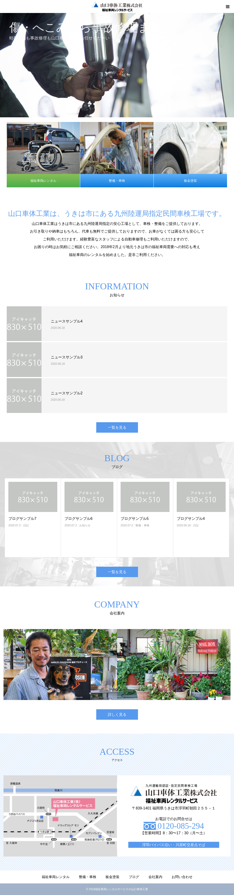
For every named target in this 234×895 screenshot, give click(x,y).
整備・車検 (117, 180)
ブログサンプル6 (78, 519)
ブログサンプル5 (135, 519)
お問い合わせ (182, 877)
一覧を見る (117, 427)
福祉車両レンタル (43, 180)
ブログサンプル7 (22, 519)
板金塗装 (190, 180)
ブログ (134, 877)
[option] (117, 65)
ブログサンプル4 (191, 519)
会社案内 (155, 877)
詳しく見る (117, 714)
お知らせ (84, 525)
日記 (26, 525)
